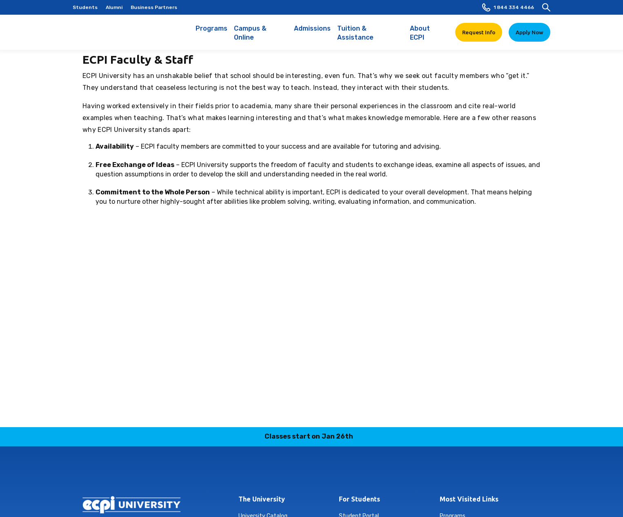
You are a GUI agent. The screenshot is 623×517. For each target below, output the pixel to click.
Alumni (114, 7)
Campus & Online (260, 37)
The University (261, 499)
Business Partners (154, 7)
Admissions (312, 33)
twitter (340, 473)
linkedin (302, 473)
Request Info (478, 32)
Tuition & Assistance (370, 37)
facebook (263, 473)
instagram (283, 473)
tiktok (321, 473)
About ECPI (427, 37)
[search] (546, 7)
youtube (359, 473)
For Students (359, 499)
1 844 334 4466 (508, 7)
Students (85, 7)
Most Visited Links (469, 499)
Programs (211, 33)
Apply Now (529, 32)
